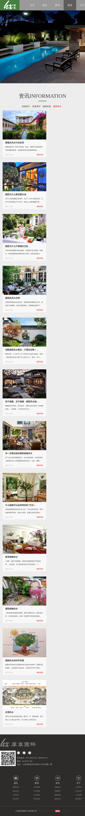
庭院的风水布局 (12, 298)
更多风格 (37, 799)
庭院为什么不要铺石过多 (16, 246)
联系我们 (78, 799)
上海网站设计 (65, 811)
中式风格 (37, 791)
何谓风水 (9, 712)
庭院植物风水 (11, 609)
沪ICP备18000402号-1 (46, 811)
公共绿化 (16, 795)
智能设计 (27, 106)
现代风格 (37, 787)
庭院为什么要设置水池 (15, 194)
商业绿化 (16, 791)
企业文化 (78, 791)
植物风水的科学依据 (14, 660)
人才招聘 (78, 795)
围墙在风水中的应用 (14, 143)
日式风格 (37, 795)
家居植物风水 (11, 557)
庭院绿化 (16, 787)
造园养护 (37, 106)
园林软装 (48, 106)
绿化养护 (16, 799)
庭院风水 (58, 106)
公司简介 (78, 787)
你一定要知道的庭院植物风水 (18, 453)
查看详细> (40, 155)
